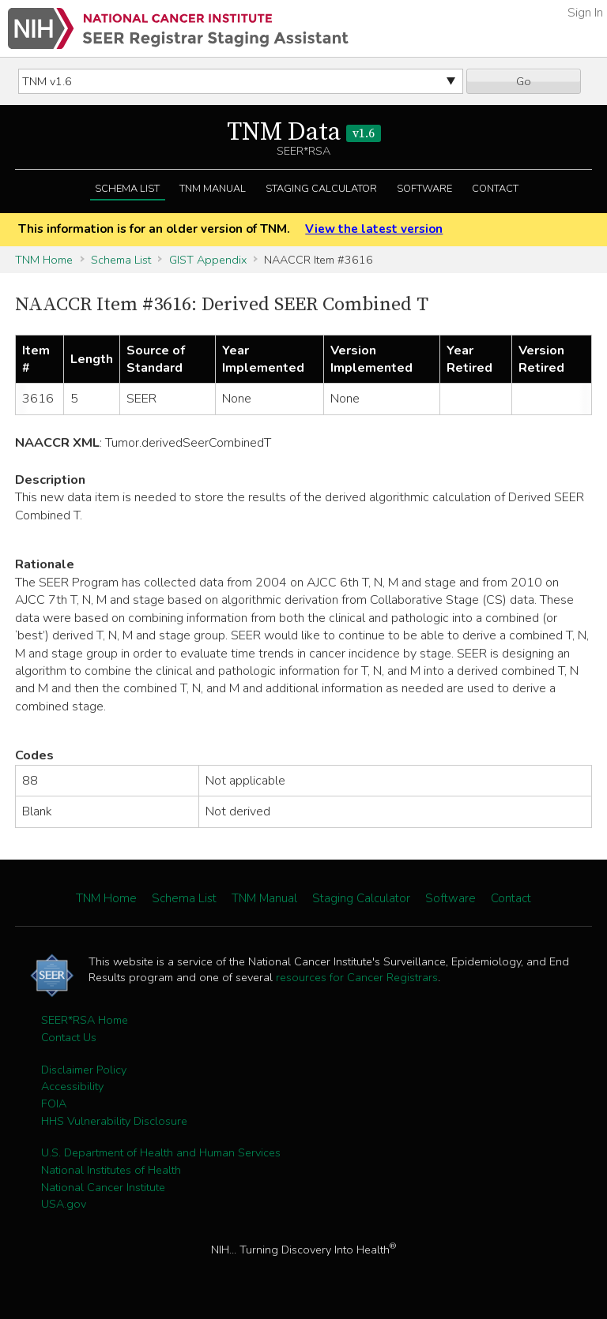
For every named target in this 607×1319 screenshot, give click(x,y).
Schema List (127, 189)
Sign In (585, 12)
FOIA (53, 1103)
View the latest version (374, 229)
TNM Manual (212, 189)
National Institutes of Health (111, 1170)
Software (424, 189)
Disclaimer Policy (83, 1069)
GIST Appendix (208, 260)
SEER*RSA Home (84, 1020)
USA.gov (63, 1204)
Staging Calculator (321, 189)
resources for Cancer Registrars (357, 977)
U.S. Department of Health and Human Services (161, 1152)
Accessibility (72, 1086)
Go (523, 81)
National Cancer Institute (103, 1187)
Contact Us (68, 1037)
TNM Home (44, 260)
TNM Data (304, 132)
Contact (495, 189)
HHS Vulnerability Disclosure (114, 1121)
